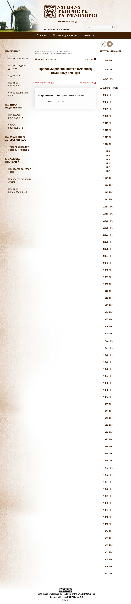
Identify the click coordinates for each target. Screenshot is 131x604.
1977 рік (107, 439)
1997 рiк (107, 305)
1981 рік (107, 411)
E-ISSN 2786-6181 (63, 29)
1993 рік (107, 333)
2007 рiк (107, 235)
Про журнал (12, 51)
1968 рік (107, 503)
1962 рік (107, 545)
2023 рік (107, 95)
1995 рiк (107, 319)
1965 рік (107, 524)
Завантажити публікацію (82, 82)
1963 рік (107, 538)
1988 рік (107, 369)
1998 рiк (107, 298)
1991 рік (107, 348)
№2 (108, 155)
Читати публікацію (42, 82)
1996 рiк (107, 312)
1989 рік (107, 362)
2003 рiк (107, 263)
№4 (108, 163)
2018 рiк (107, 130)
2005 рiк (107, 249)
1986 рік (107, 383)
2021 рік (107, 109)
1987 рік (107, 376)
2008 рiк (107, 228)
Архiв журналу (109, 88)
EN (110, 44)
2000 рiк (107, 284)
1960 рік (107, 559)
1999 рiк (107, 291)
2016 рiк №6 (89, 59)
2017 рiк (107, 137)
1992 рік (107, 341)
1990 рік (107, 355)
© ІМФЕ (65, 600)
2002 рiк (107, 270)
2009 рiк (107, 221)
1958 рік (107, 566)
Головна (41, 35)
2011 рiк (107, 206)
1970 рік (107, 489)
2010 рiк (107, 213)
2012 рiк (107, 199)
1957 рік (107, 573)
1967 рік (107, 510)
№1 (108, 151)
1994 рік (107, 326)
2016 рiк (107, 144)
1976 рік (107, 446)
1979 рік (107, 425)
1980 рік (107, 418)
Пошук (115, 27)
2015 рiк (107, 178)
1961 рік (107, 552)
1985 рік (107, 390)
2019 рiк (107, 123)
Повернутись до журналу (47, 59)
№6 (108, 171)
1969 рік (107, 496)
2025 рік (107, 69)
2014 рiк (107, 185)
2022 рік (107, 102)
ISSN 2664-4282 (49, 29)
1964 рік (107, 531)
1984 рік (107, 397)
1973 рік (107, 468)
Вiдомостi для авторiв (65, 35)
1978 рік (107, 432)
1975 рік (107, 453)
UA (103, 44)
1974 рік (107, 460)
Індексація (14, 75)
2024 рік (107, 78)
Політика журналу (18, 58)
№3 (108, 159)
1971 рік (107, 482)
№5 (108, 167)
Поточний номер (110, 51)
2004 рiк (107, 256)
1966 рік (107, 517)
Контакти (89, 35)
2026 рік (107, 60)
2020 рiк (107, 116)
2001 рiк (107, 277)
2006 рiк (107, 242)
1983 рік (107, 404)
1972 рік (107, 475)
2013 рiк (107, 192)
